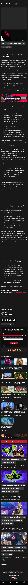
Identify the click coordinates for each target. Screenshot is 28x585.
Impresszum (6, 572)
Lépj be (7, 441)
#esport (5, 324)
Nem (5, 337)
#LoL (13, 324)
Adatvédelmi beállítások (9, 573)
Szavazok (14, 343)
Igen (5, 333)
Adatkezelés (20, 572)
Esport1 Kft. (19, 571)
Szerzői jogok (13, 572)
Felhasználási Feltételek (14, 575)
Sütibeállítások (19, 573)
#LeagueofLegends (9, 324)
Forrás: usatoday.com (6, 309)
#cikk (2, 324)
